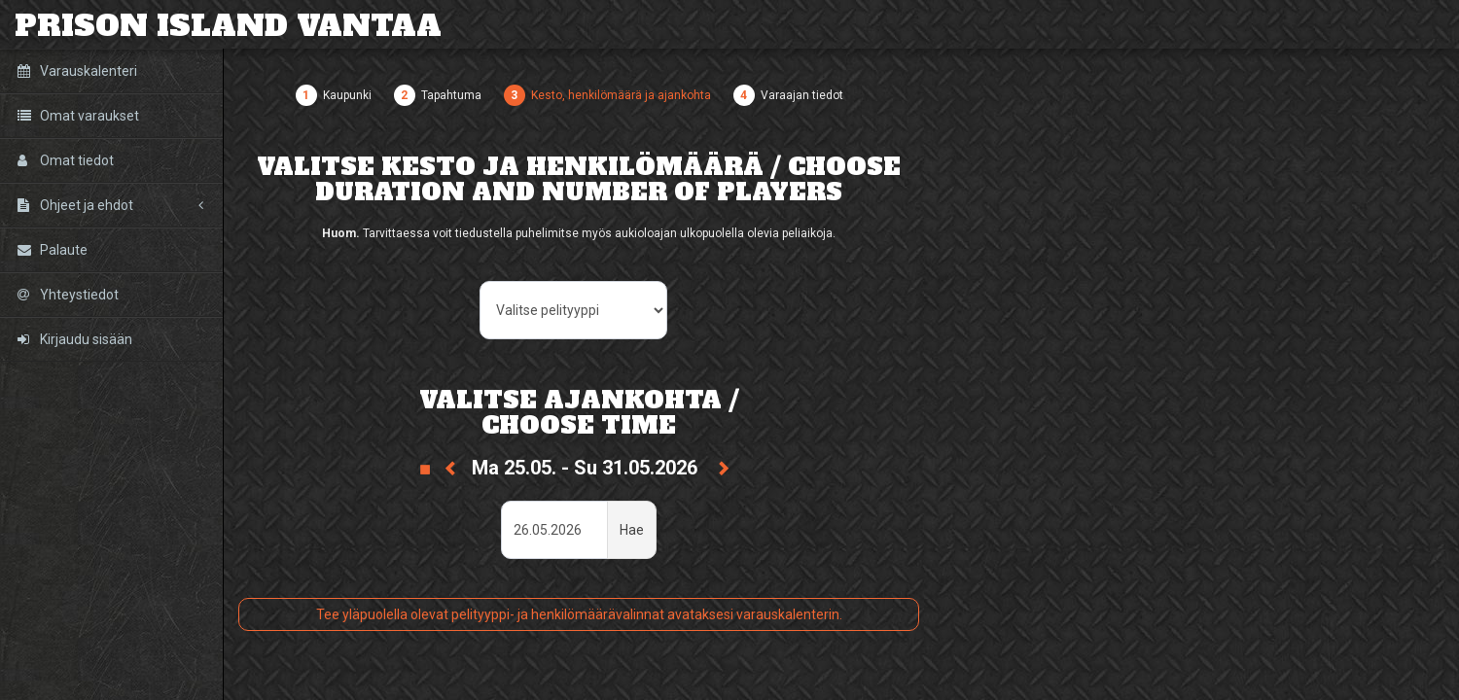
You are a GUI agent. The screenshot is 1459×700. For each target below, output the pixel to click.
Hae (632, 530)
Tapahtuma (451, 95)
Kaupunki (347, 95)
